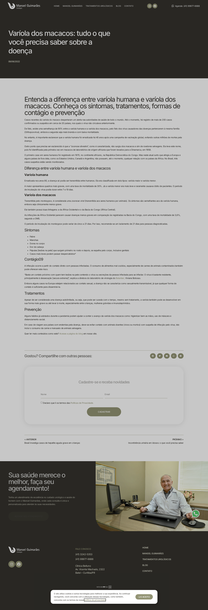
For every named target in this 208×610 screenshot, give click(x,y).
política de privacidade (95, 600)
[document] (104, 305)
